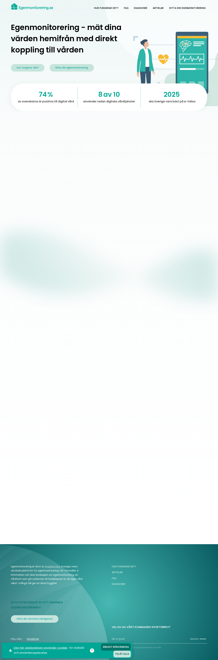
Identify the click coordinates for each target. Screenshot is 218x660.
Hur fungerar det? (106, 8)
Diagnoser (140, 8)
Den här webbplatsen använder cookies (40, 648)
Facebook (33, 639)
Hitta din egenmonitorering (187, 8)
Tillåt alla (122, 654)
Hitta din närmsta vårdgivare (35, 618)
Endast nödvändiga (116, 647)
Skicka (198, 639)
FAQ (126, 8)
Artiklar (158, 8)
